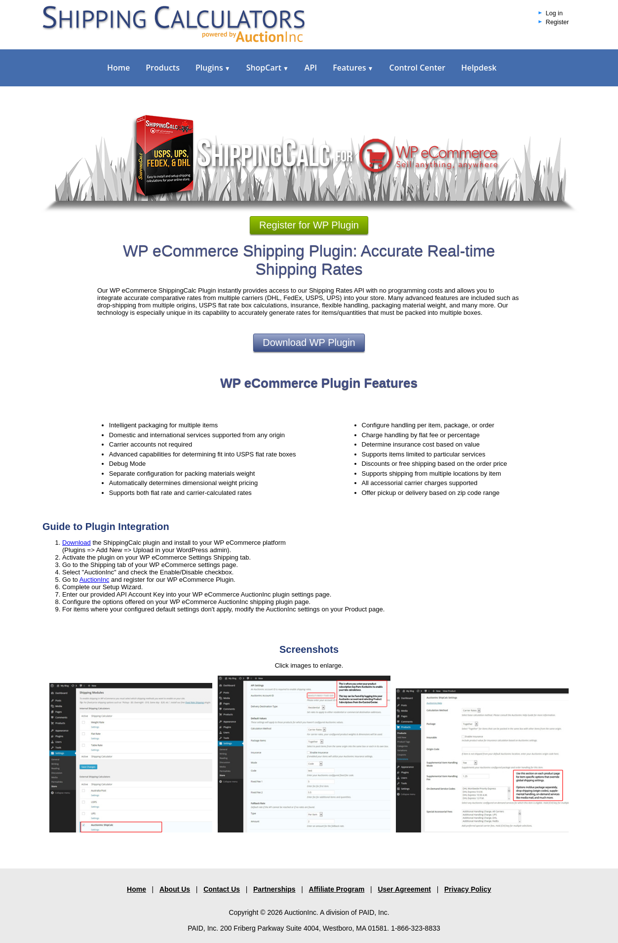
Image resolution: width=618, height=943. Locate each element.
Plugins (213, 67)
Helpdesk (479, 67)
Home (118, 67)
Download (76, 542)
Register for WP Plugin (309, 225)
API (311, 67)
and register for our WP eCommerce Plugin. (172, 579)
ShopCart (267, 67)
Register (557, 22)
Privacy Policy (467, 889)
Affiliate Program (337, 889)
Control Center (417, 67)
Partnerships (274, 889)
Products (163, 67)
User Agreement (404, 889)
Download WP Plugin (309, 342)
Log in (554, 13)
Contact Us (221, 889)
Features (353, 67)
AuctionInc (94, 579)
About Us (174, 889)
